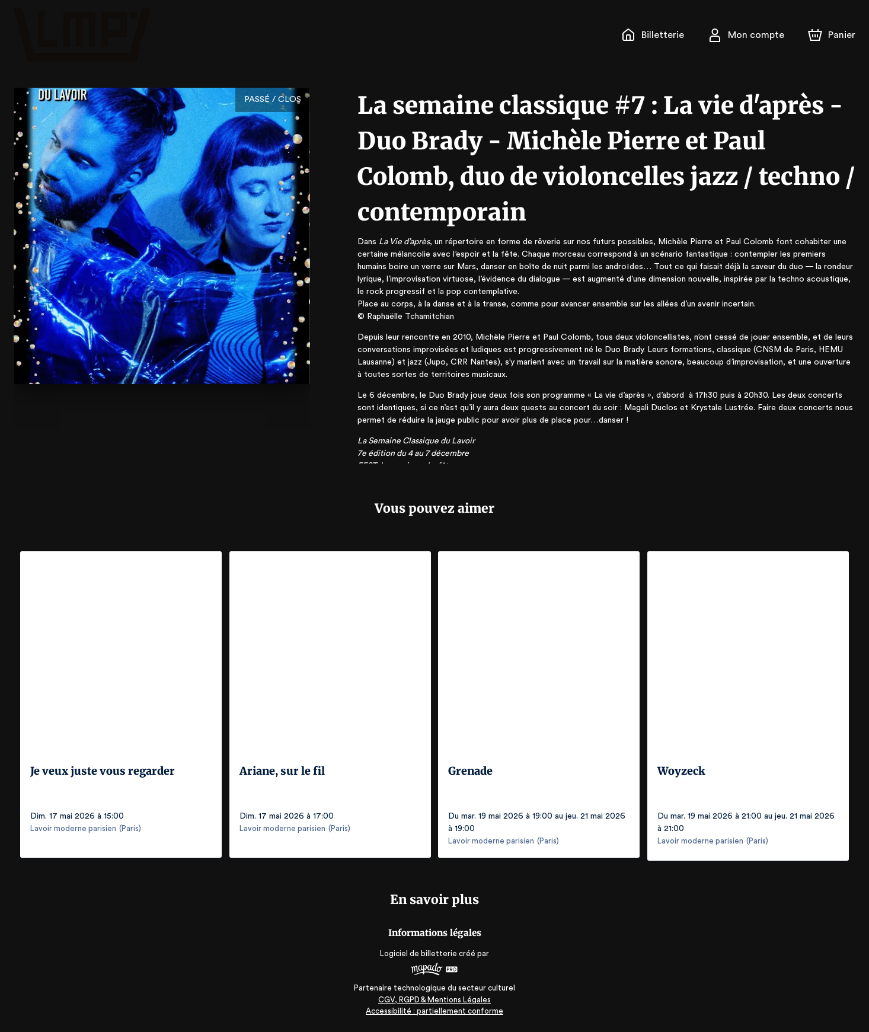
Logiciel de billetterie (419, 950)
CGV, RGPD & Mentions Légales (434, 996)
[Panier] (831, 35)
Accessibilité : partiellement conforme (435, 1008)
